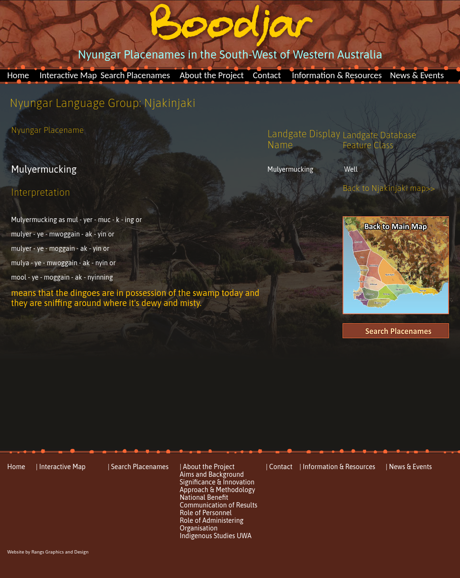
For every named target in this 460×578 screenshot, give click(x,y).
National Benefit (204, 497)
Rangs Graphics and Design (59, 551)
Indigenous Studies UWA (216, 536)
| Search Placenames (138, 467)
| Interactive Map (61, 467)
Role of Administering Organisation (211, 524)
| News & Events (409, 467)
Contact (267, 75)
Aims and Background (212, 474)
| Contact (279, 467)
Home (18, 75)
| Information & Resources (337, 467)
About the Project (212, 75)
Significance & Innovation (217, 482)
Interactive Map (68, 75)
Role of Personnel (206, 513)
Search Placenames (135, 75)
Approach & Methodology (217, 490)
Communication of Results (218, 505)
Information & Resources (337, 75)
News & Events (417, 75)
